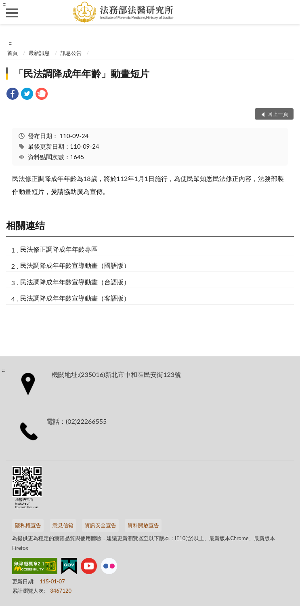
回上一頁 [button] (277, 114)
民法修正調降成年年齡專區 (59, 249)
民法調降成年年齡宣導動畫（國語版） (75, 265)
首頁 (12, 53)
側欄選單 (12, 12)
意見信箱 (62, 525)
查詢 (288, 12)
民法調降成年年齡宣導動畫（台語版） (75, 282)
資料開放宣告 (143, 525)
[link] (12, 95)
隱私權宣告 (28, 525)
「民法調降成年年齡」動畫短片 (81, 73)
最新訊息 (39, 53)
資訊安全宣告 (100, 525)
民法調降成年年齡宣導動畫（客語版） (75, 298)
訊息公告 (71, 53)
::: (4, 4)
